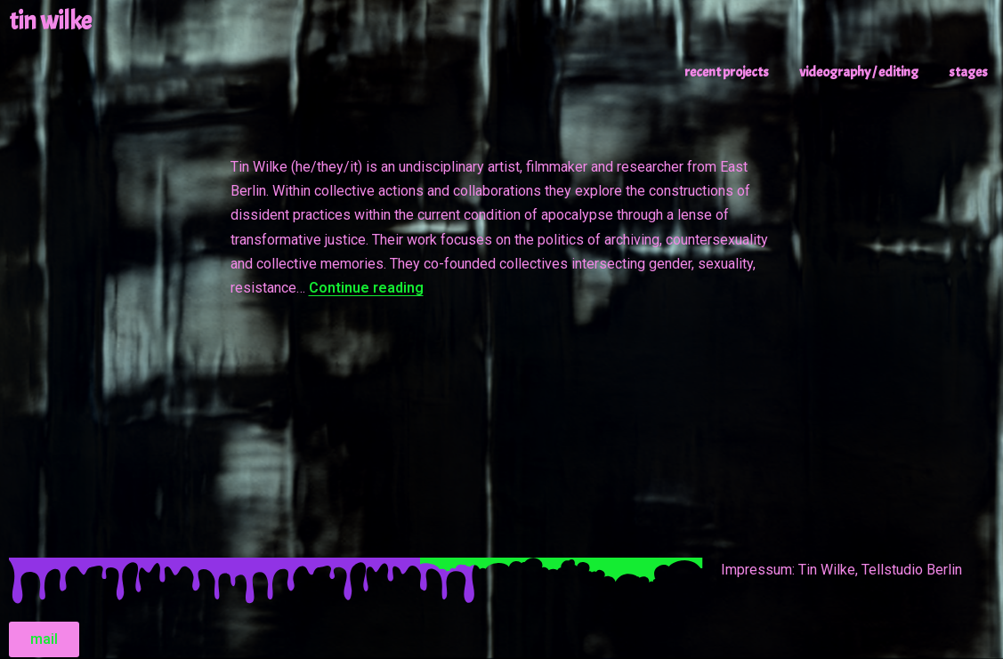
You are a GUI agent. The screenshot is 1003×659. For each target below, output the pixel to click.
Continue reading (366, 287)
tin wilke (50, 21)
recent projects (726, 72)
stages (968, 72)
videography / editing (858, 72)
